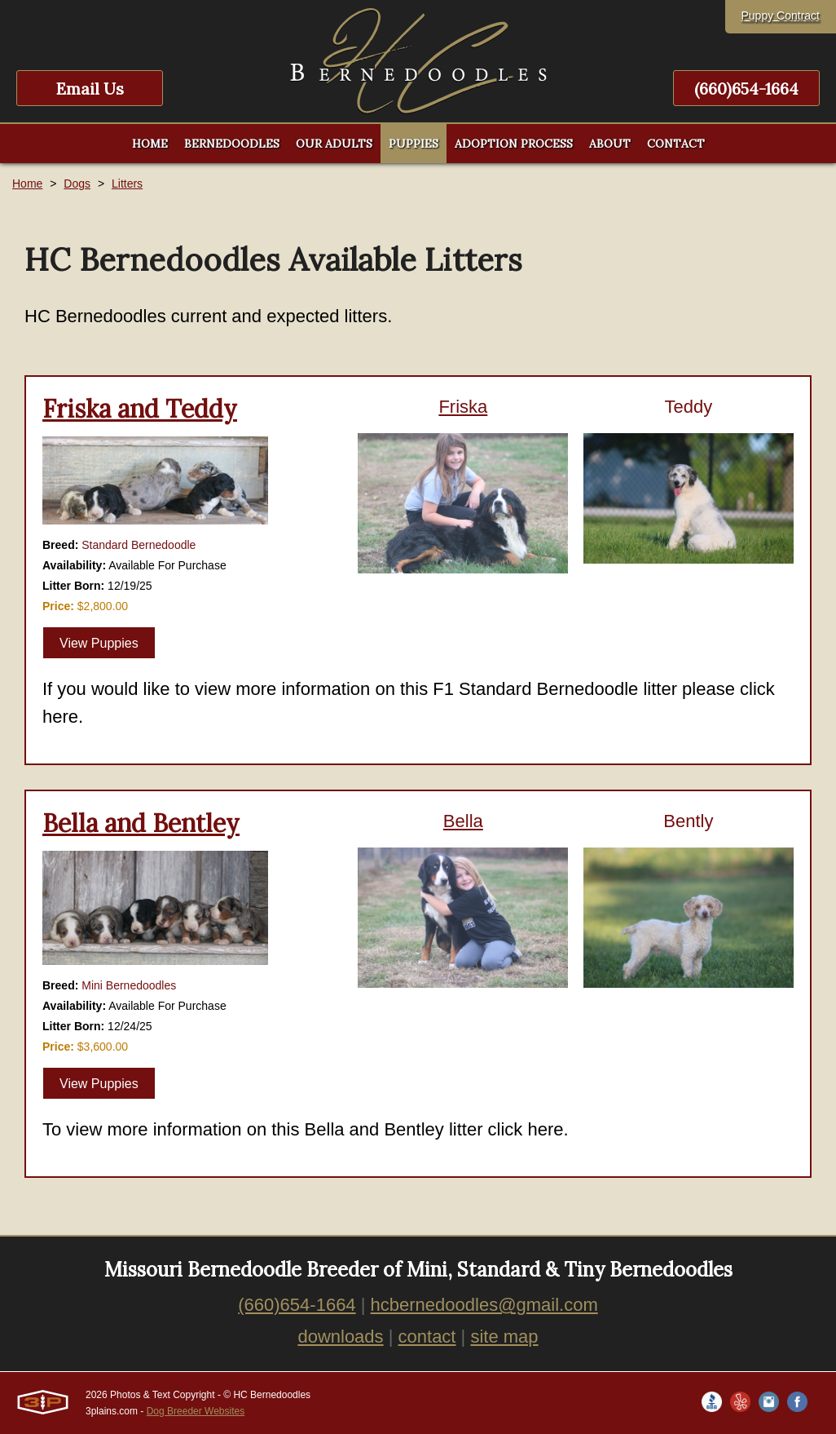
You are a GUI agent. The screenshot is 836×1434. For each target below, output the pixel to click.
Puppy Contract (781, 15)
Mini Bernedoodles (128, 985)
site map (504, 1336)
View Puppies (99, 643)
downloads (340, 1336)
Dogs (77, 183)
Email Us (90, 88)
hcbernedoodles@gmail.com (484, 1305)
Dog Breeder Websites (196, 1411)
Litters (127, 183)
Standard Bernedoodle (138, 544)
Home (27, 183)
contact (427, 1336)
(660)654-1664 (746, 88)
